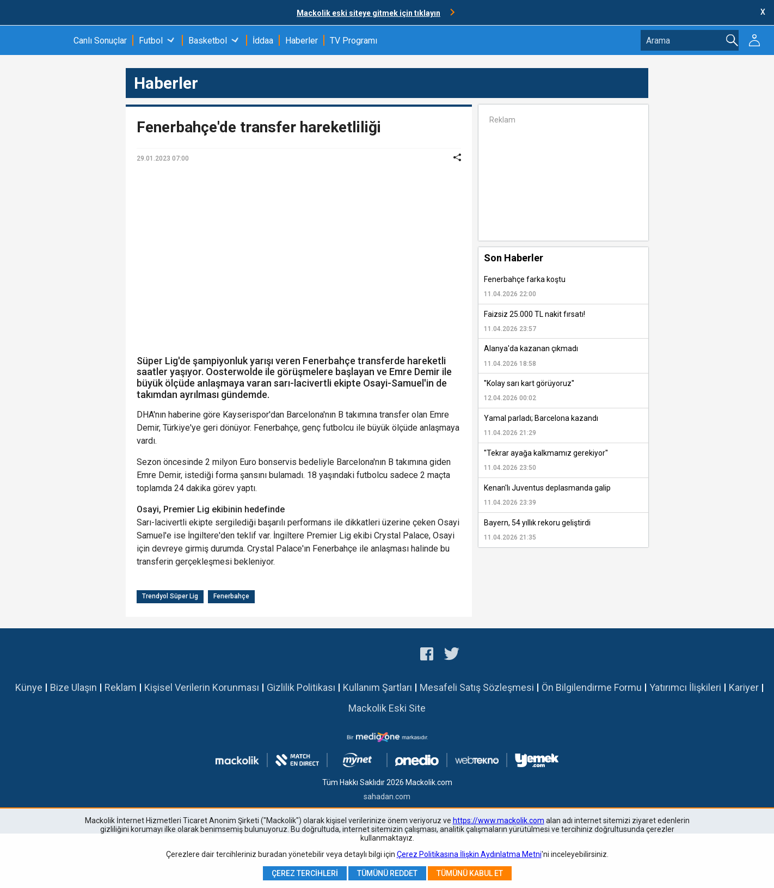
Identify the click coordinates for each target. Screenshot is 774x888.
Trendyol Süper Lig (170, 596)
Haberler (301, 40)
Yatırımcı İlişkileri (685, 687)
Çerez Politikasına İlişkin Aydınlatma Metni (469, 854)
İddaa (263, 40)
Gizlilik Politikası (301, 687)
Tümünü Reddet (387, 873)
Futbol (151, 40)
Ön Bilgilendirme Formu (592, 687)
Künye (28, 687)
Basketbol (207, 40)
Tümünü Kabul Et (470, 873)
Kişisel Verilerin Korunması (201, 687)
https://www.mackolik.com (498, 820)
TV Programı (353, 40)
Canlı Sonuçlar (100, 40)
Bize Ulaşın (73, 687)
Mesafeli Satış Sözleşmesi (477, 687)
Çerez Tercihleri (305, 873)
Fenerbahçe (231, 596)
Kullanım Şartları (377, 687)
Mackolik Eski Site (387, 708)
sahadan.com (387, 796)
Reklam (121, 687)
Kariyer (744, 687)
